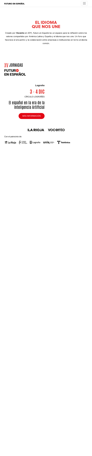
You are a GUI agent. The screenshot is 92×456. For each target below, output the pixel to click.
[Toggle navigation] (84, 3)
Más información (31, 116)
